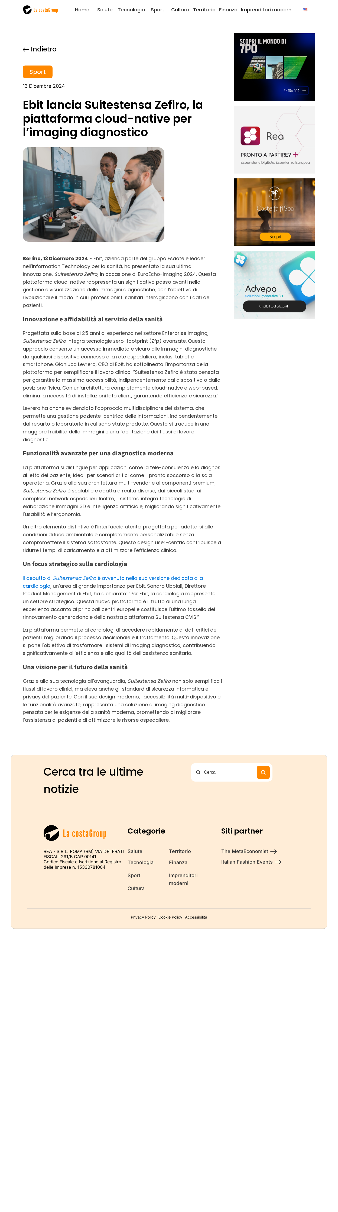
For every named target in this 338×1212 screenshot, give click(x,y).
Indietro (40, 49)
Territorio (204, 9)
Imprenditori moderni (266, 9)
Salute (105, 9)
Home (82, 9)
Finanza (228, 9)
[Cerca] (263, 772)
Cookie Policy (170, 917)
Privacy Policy (143, 917)
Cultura (180, 9)
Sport (157, 9)
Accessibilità (196, 917)
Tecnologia (131, 9)
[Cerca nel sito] (228, 772)
